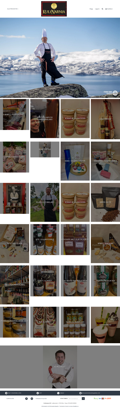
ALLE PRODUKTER (12, 9)
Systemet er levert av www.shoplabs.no (69, 406)
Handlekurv (109, 9)
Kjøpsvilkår (10, 398)
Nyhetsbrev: (64, 398)
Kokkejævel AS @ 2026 (41, 398)
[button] (9, 58)
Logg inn (97, 9)
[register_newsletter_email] (83, 398)
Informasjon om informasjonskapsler (50, 406)
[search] (102, 9)
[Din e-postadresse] (75, 398)
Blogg (91, 9)
